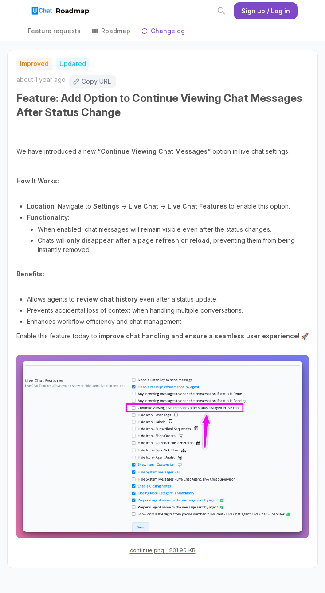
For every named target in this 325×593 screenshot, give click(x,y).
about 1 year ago (41, 79)
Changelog (163, 31)
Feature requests (54, 31)
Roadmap (110, 31)
